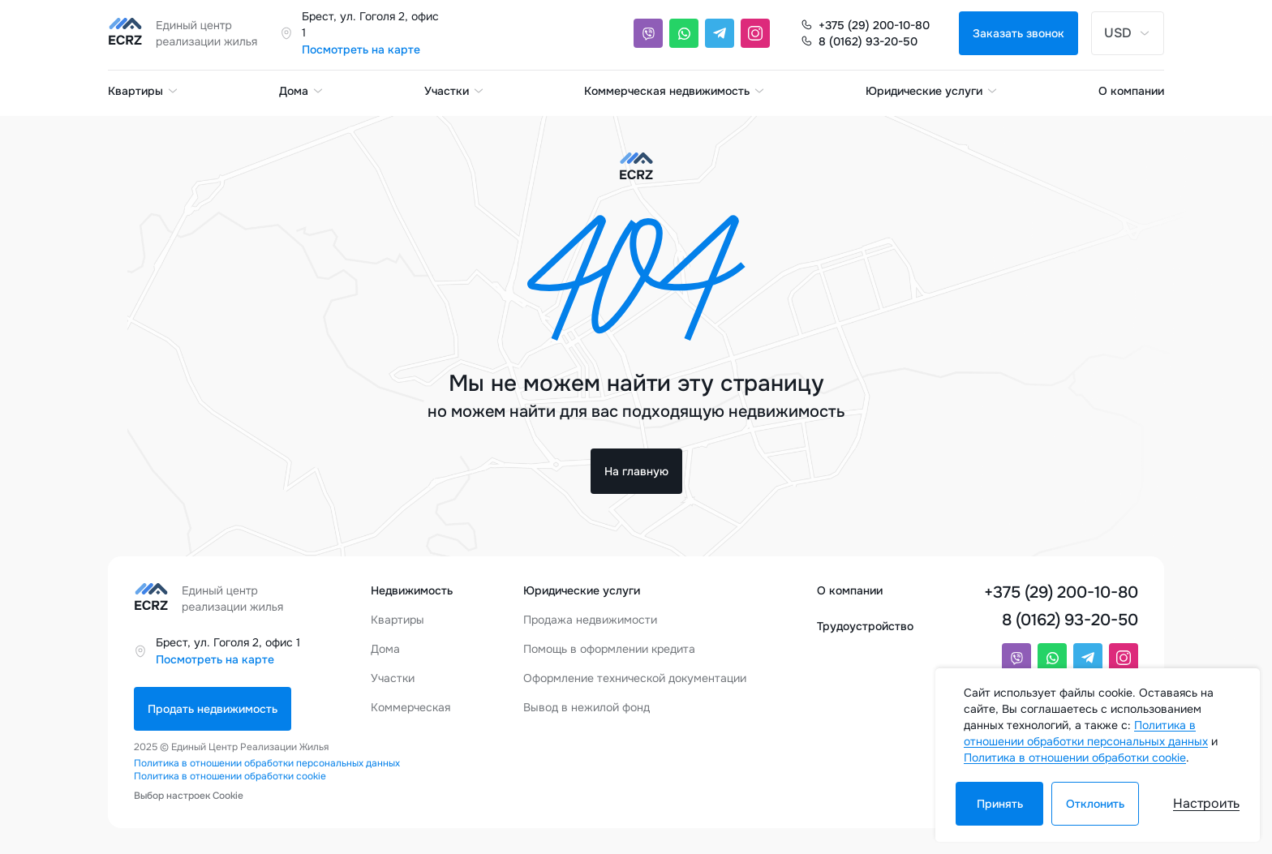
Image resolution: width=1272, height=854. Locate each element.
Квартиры (143, 91)
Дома (301, 91)
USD (1127, 32)
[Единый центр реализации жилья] (187, 33)
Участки (454, 91)
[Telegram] (719, 33)
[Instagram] (755, 33)
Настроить (1206, 803)
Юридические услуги (932, 91)
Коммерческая (410, 707)
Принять (1000, 803)
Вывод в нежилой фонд (586, 707)
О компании (1131, 91)
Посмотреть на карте (361, 49)
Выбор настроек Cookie (188, 795)
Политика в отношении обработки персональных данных (267, 763)
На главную (636, 471)
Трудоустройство (865, 626)
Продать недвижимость (212, 709)
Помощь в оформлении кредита (609, 649)
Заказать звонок (1018, 33)
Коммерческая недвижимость (675, 91)
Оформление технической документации (634, 678)
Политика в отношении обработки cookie (230, 776)
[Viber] (648, 33)
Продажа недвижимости (590, 619)
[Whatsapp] (683, 33)
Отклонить (1095, 803)
